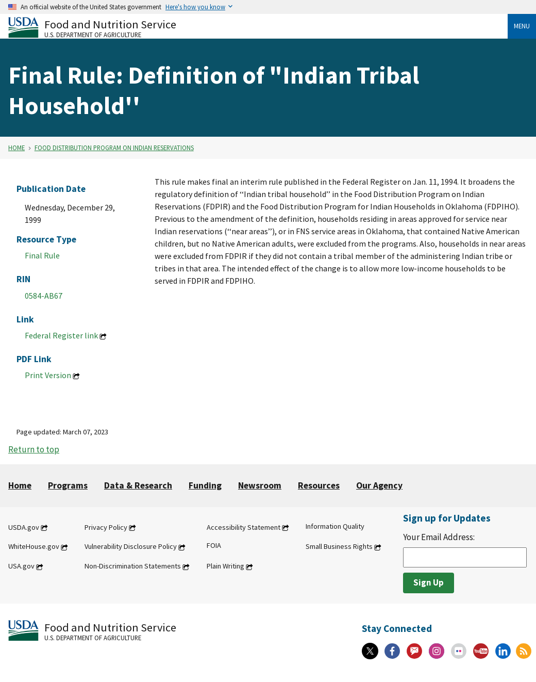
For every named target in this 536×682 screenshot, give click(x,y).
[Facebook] (392, 651)
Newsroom (259, 485)
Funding (205, 485)
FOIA (214, 545)
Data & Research (138, 485)
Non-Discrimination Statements (133, 566)
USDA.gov (23, 527)
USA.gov (21, 566)
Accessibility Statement (243, 527)
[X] (370, 651)
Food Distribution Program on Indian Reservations (114, 147)
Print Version (48, 375)
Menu (522, 26)
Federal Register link (61, 335)
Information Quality (335, 526)
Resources (319, 485)
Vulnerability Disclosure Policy (131, 546)
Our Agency (379, 485)
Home (16, 147)
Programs (68, 485)
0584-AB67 (43, 295)
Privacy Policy (106, 527)
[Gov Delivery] (414, 651)
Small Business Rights (339, 546)
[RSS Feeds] (523, 651)
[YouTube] (481, 651)
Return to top (33, 449)
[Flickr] (458, 651)
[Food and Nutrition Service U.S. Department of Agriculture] (258, 27)
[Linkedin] (503, 651)
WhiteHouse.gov (33, 546)
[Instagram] (436, 651)
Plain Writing (225, 566)
